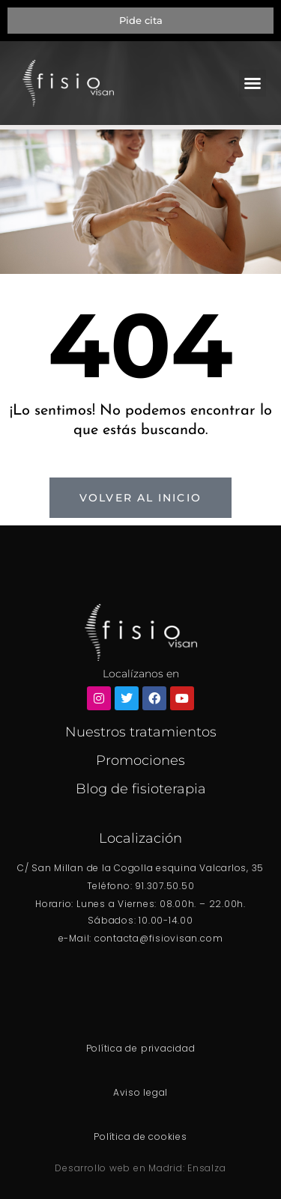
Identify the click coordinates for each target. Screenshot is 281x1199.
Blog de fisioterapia (141, 789)
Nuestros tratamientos (141, 732)
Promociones (140, 760)
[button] (252, 83)
